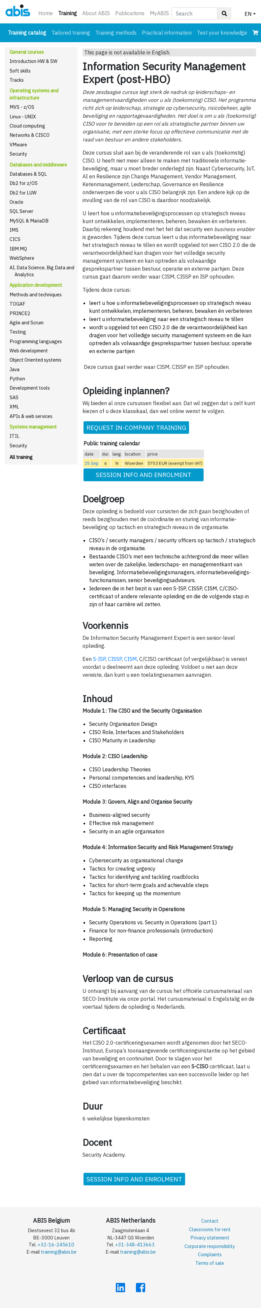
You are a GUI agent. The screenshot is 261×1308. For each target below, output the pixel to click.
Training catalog (28, 32)
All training (21, 457)
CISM (130, 659)
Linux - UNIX (23, 116)
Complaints (210, 1254)
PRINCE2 (20, 313)
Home (45, 13)
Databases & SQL (28, 174)
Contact (209, 1221)
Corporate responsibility (209, 1246)
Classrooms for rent (210, 1229)
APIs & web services (31, 416)
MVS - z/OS (22, 107)
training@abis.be (59, 1252)
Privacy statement (209, 1237)
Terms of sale (209, 1263)
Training (69, 12)
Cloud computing (27, 126)
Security (18, 154)
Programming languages (36, 341)
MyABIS (159, 13)
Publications (130, 13)
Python (17, 378)
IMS (14, 230)
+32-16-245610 (56, 1244)
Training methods (116, 32)
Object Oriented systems (35, 360)
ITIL (14, 436)
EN (248, 14)
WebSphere (22, 258)
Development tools (30, 388)
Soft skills (20, 71)
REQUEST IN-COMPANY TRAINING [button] (136, 427)
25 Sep (91, 463)
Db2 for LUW (23, 193)
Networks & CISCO (29, 135)
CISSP (115, 659)
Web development (29, 350)
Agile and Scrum (27, 322)
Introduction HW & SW (33, 61)
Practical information (167, 32)
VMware (18, 144)
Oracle (16, 202)
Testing (18, 332)
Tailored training (70, 32)
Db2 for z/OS (24, 183)
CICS (15, 239)
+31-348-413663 (135, 1244)
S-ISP (99, 659)
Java (14, 369)
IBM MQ (18, 249)
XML (14, 406)
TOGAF (17, 304)
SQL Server (21, 211)
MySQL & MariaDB (29, 221)
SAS (14, 397)
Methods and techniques (36, 294)
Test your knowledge (222, 32)
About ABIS (96, 13)
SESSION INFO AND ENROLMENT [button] (143, 474)
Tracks (17, 80)
